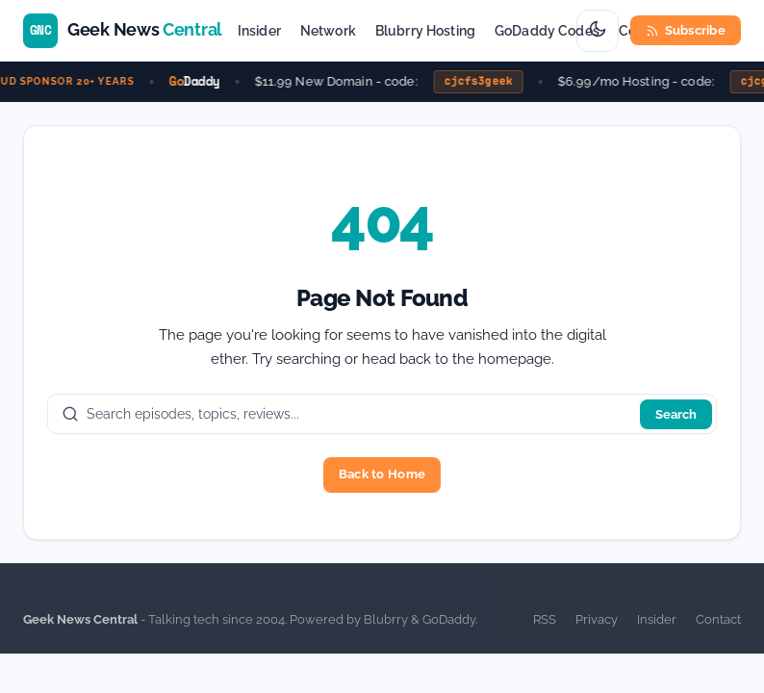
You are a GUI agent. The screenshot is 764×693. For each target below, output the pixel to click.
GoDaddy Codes (547, 30)
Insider (259, 30)
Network (328, 30)
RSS (544, 619)
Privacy (596, 619)
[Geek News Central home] (122, 30)
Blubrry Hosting (425, 30)
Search (676, 414)
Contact (718, 619)
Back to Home (382, 474)
